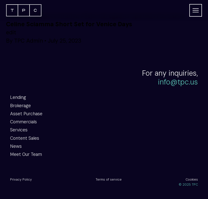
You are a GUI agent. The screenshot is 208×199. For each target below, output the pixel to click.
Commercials (23, 122)
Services (19, 130)
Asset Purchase (26, 114)
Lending (18, 97)
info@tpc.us (178, 82)
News (16, 146)
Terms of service (109, 179)
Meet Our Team (26, 154)
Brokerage (20, 106)
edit (11, 32)
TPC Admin (28, 40)
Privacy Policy (21, 179)
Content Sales (24, 138)
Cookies (192, 179)
